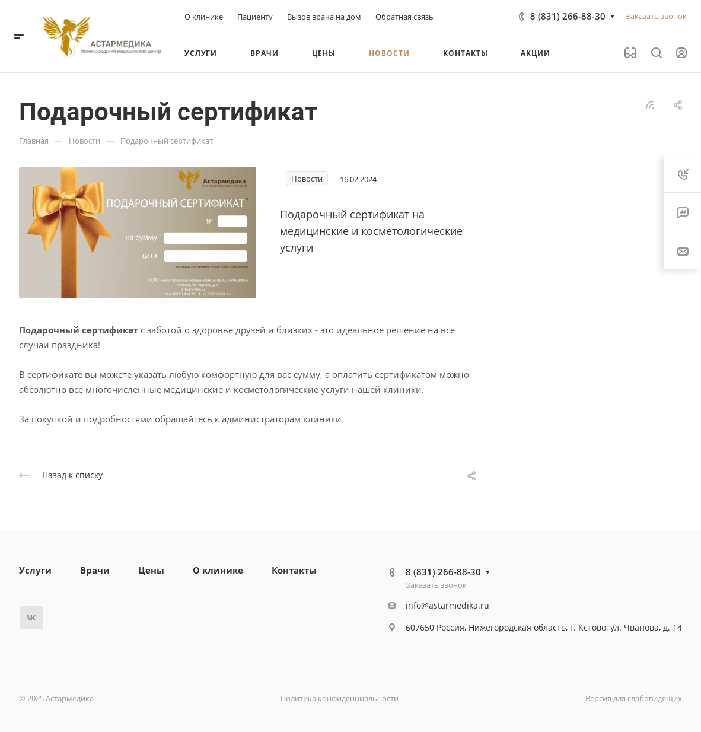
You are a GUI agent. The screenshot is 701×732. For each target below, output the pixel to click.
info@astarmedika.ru (447, 605)
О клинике (218, 570)
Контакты (294, 570)
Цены (151, 570)
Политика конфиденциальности (340, 698)
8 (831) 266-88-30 (568, 16)
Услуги (35, 570)
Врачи (95, 570)
